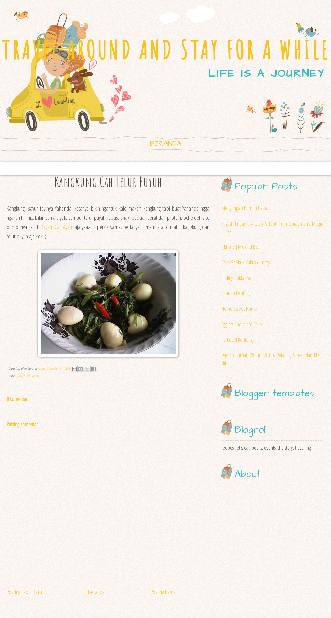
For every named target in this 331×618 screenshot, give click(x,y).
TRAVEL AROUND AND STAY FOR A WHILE (165, 50)
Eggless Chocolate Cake (241, 324)
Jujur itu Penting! (236, 293)
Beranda (165, 143)
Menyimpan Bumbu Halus (244, 208)
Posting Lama (163, 592)
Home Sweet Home (239, 308)
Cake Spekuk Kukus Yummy (245, 262)
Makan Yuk (23, 375)
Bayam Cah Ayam (57, 227)
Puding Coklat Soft (237, 278)
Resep (35, 375)
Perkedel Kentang (237, 340)
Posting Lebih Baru (24, 592)
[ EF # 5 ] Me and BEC (240, 246)
